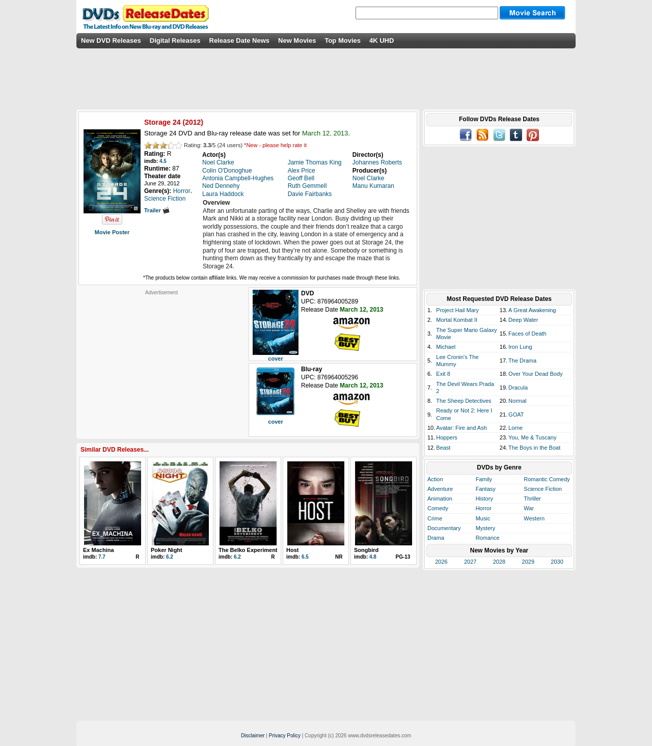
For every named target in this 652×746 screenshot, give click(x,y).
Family (484, 479)
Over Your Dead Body (535, 374)
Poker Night (166, 550)
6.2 (169, 557)
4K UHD (381, 40)
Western (534, 518)
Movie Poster (112, 232)
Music (483, 518)
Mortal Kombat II (456, 320)
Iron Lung (520, 347)
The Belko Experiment (248, 550)
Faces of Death (527, 333)
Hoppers (446, 437)
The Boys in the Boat (534, 448)
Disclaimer (253, 735)
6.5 (305, 557)
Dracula (518, 387)
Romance (488, 538)
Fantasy (486, 489)
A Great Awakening (532, 310)
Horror (484, 508)
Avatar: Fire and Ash (461, 428)
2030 (557, 562)
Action (435, 479)
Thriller (532, 498)
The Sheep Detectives (463, 401)
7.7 (101, 557)
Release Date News (239, 40)
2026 (441, 562)
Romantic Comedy (546, 479)
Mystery (486, 528)
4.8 (372, 557)
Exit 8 (443, 374)
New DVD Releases (111, 40)
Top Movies (342, 40)
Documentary (443, 528)
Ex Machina (98, 550)
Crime (434, 518)
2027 (470, 562)
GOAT (516, 414)
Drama (435, 538)
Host (292, 550)
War (529, 508)
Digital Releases (175, 40)
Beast (443, 448)
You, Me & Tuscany (532, 437)
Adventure (440, 489)
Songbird (366, 550)
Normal (517, 401)
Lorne (515, 428)
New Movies (297, 40)
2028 (499, 562)
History (484, 498)
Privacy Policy (285, 735)
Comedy (437, 508)
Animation (439, 498)
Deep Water (523, 320)
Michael (445, 347)
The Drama (522, 360)
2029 (528, 562)
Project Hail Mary (457, 310)
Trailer (157, 210)
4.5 (163, 161)
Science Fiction (543, 489)
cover (275, 358)
